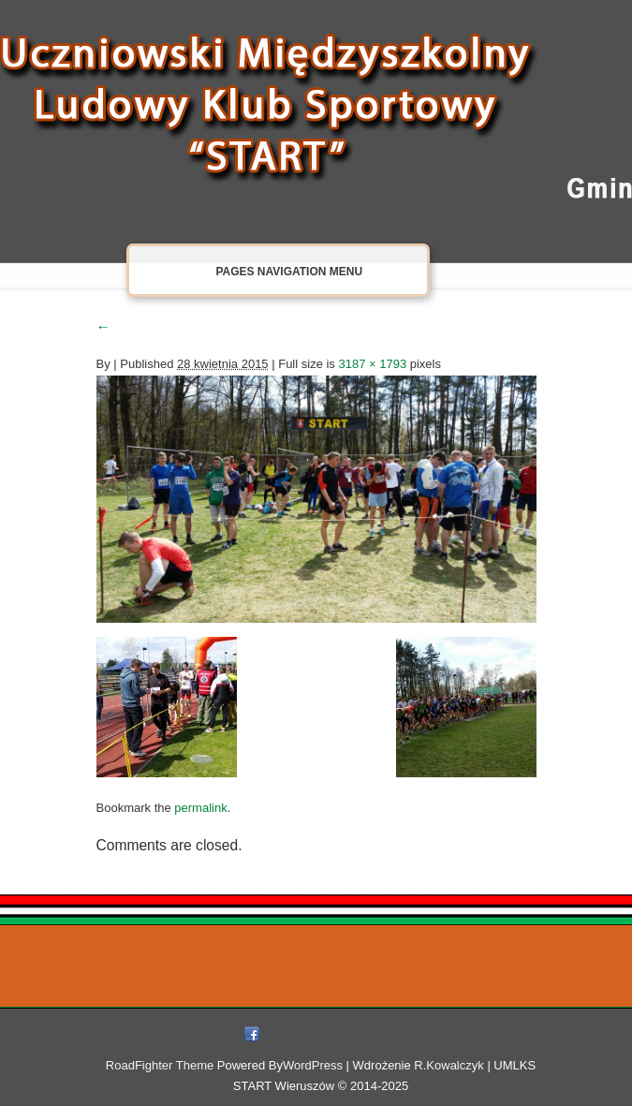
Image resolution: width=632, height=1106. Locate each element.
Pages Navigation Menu (275, 271)
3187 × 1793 (372, 364)
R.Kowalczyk (448, 1065)
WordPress (313, 1065)
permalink (200, 808)
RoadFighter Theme (159, 1065)
